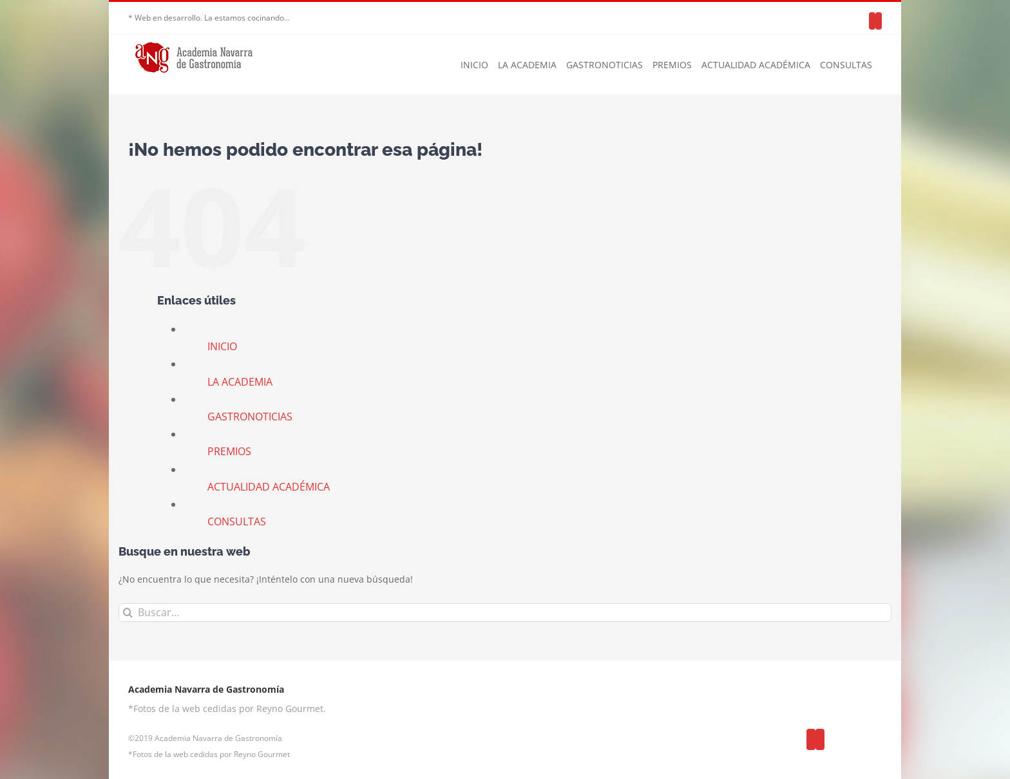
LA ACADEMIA (239, 382)
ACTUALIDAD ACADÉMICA (268, 487)
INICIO (222, 346)
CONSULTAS (236, 521)
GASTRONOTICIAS (249, 416)
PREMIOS (229, 451)
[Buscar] (128, 612)
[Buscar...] (505, 612)
